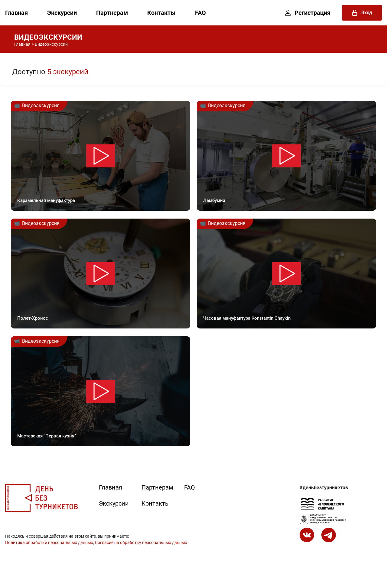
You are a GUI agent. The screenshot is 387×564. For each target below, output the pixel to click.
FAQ (200, 12)
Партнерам (112, 12)
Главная (16, 12)
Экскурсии (62, 12)
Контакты (161, 12)
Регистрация (307, 13)
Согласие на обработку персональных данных (141, 542)
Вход (362, 13)
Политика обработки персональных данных (49, 542)
